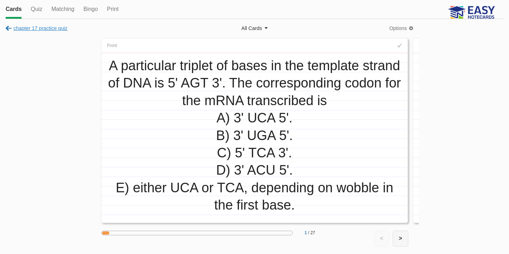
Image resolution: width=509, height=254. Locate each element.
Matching (62, 9)
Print (112, 9)
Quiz (36, 9)
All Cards (251, 28)
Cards (14, 9)
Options (398, 28)
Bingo (90, 9)
